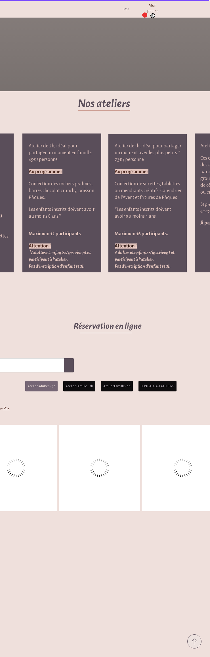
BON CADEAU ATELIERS (157, 386)
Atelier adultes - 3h (41, 386)
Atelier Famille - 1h (117, 386)
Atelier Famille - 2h (79, 386)
